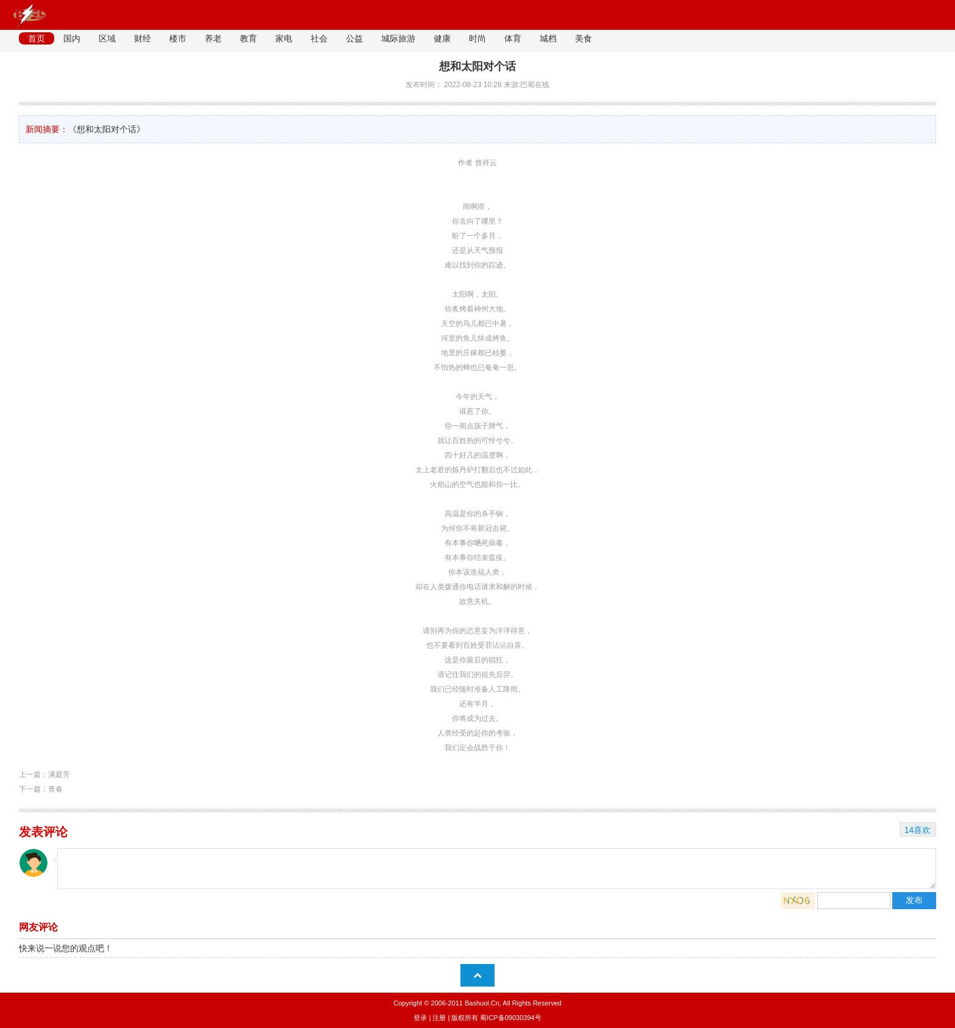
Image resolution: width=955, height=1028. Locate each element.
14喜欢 (917, 830)
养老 (213, 38)
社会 (319, 38)
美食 (583, 38)
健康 (442, 38)
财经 (142, 38)
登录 (420, 1017)
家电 (283, 38)
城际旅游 (398, 38)
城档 (548, 38)
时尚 (477, 38)
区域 (107, 38)
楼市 (177, 38)
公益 (354, 38)
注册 (439, 1017)
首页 (36, 38)
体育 (512, 38)
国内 (71, 38)
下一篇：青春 (41, 789)
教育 (248, 38)
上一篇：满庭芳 (44, 774)
